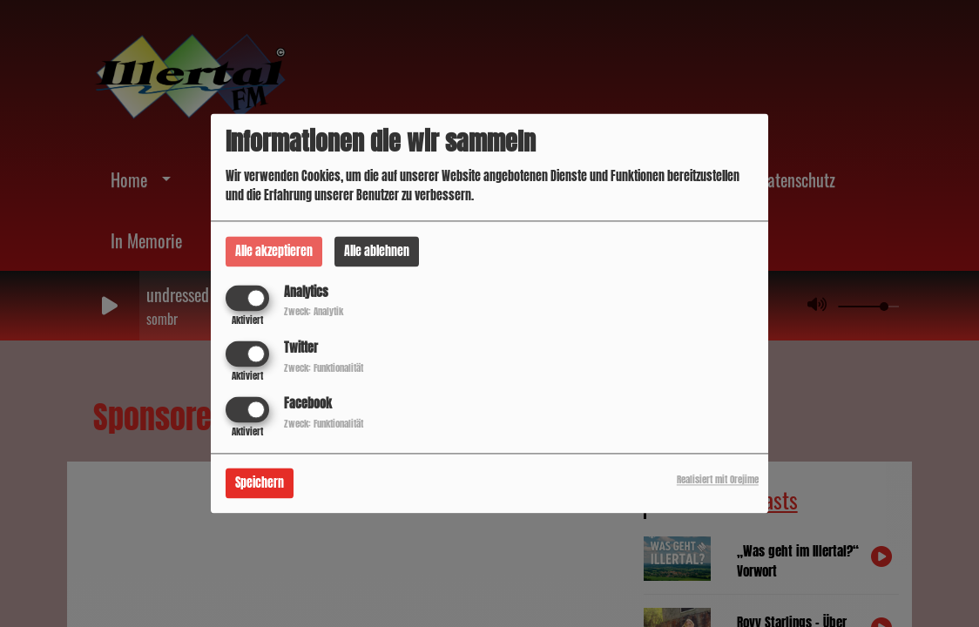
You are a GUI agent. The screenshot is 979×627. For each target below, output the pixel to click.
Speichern (259, 484)
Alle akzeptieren (274, 251)
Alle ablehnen (376, 251)
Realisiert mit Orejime (718, 480)
